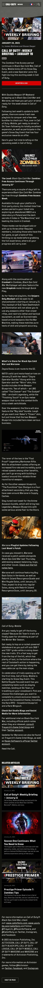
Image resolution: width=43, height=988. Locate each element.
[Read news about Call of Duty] (20, 4)
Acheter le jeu (21, 83)
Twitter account (15, 730)
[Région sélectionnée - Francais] (32, 4)
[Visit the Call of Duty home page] (11, 4)
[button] (3, 4)
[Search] (38, 4)
